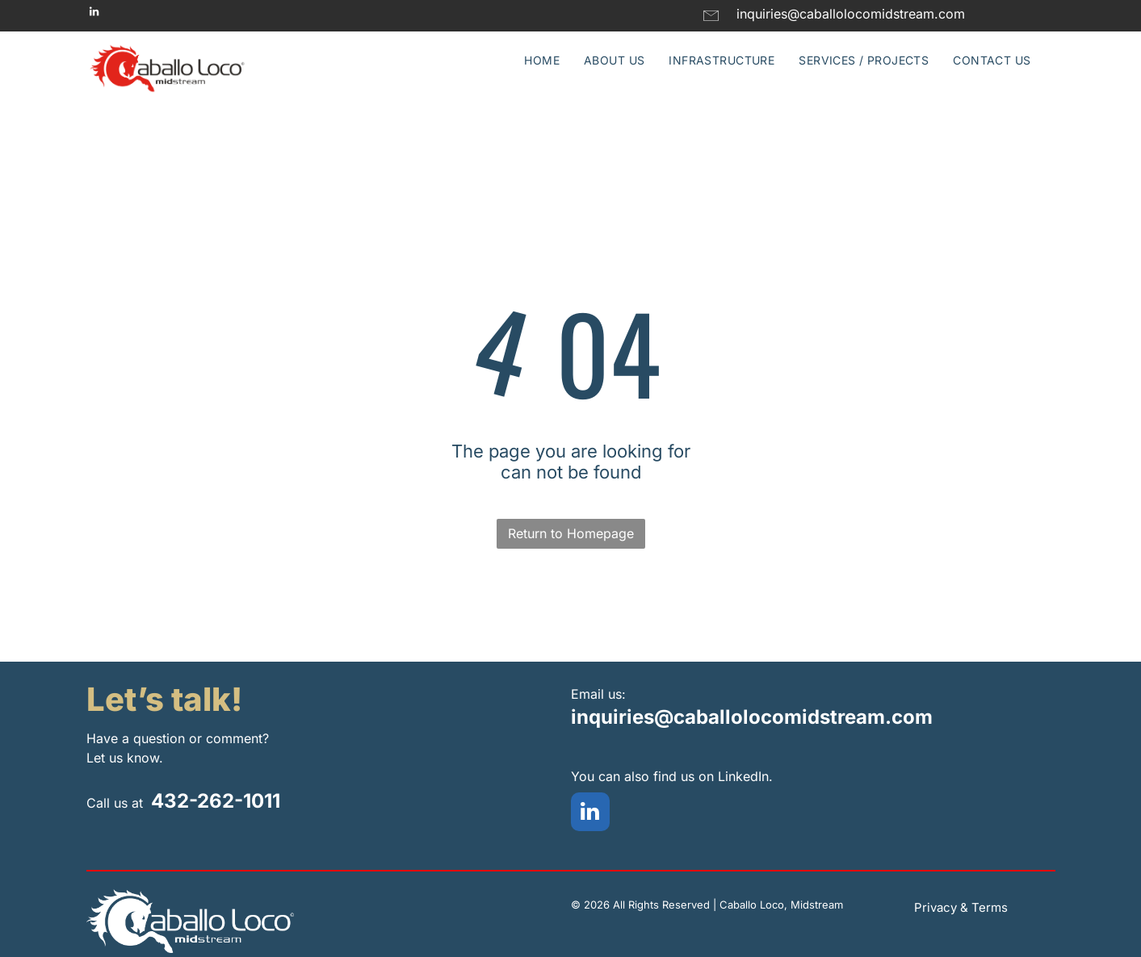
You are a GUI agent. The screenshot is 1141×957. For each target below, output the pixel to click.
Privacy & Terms (961, 907)
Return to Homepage (571, 533)
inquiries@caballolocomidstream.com (752, 717)
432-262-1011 (215, 801)
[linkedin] (94, 14)
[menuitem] (542, 60)
